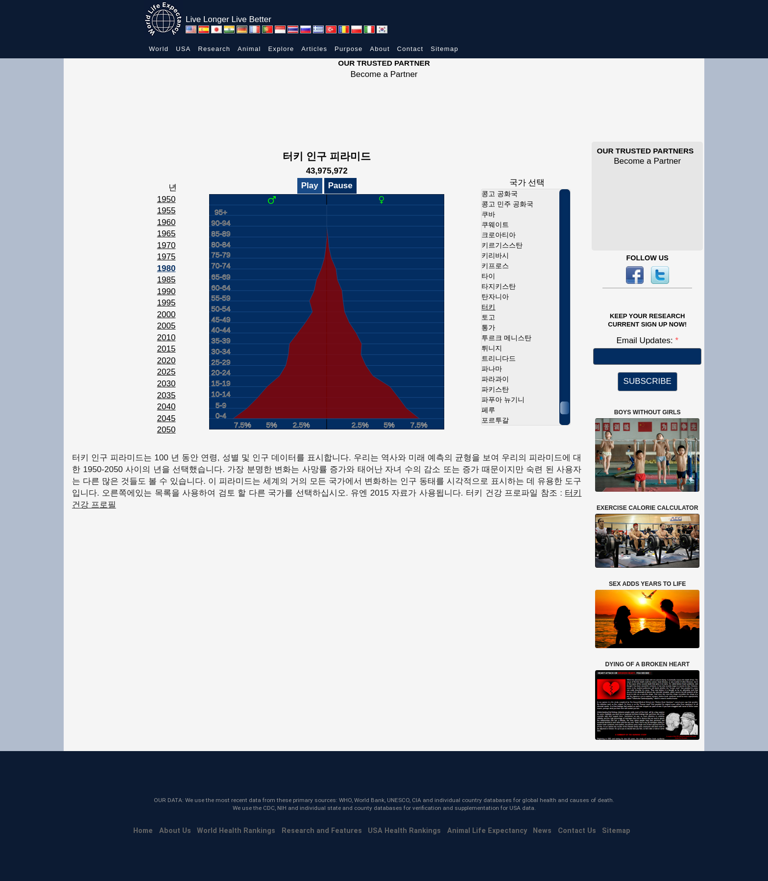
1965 (166, 233)
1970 (166, 245)
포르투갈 (495, 420)
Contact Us (577, 831)
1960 (166, 222)
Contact (410, 48)
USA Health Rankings (404, 831)
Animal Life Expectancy (487, 831)
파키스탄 (495, 389)
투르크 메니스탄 (506, 338)
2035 (166, 395)
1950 (166, 199)
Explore (281, 48)
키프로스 (495, 266)
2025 (166, 372)
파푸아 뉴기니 (503, 399)
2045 (166, 418)
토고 (488, 317)
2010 (166, 337)
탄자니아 (495, 297)
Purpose (349, 48)
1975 (166, 256)
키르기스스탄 (502, 245)
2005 (166, 325)
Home (143, 831)
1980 (166, 268)
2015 (166, 348)
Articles (314, 48)
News (542, 831)
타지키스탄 (498, 286)
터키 (488, 307)
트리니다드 (498, 358)
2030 (166, 383)
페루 (488, 410)
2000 (166, 314)
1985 (166, 279)
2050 (166, 429)
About (379, 48)
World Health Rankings (236, 831)
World (158, 48)
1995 (166, 302)
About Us (175, 831)
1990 (166, 291)
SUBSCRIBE (648, 381)
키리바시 (495, 255)
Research (214, 48)
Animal (249, 48)
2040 (166, 406)
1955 (166, 210)
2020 (166, 360)
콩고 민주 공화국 (507, 204)
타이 (488, 276)
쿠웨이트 (495, 224)
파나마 (491, 369)
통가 (488, 327)
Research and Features (322, 831)
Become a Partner (383, 74)
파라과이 (495, 379)
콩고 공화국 (499, 194)
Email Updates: (645, 340)
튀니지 (491, 348)
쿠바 (488, 214)
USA (183, 48)
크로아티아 (498, 235)
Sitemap (444, 48)
